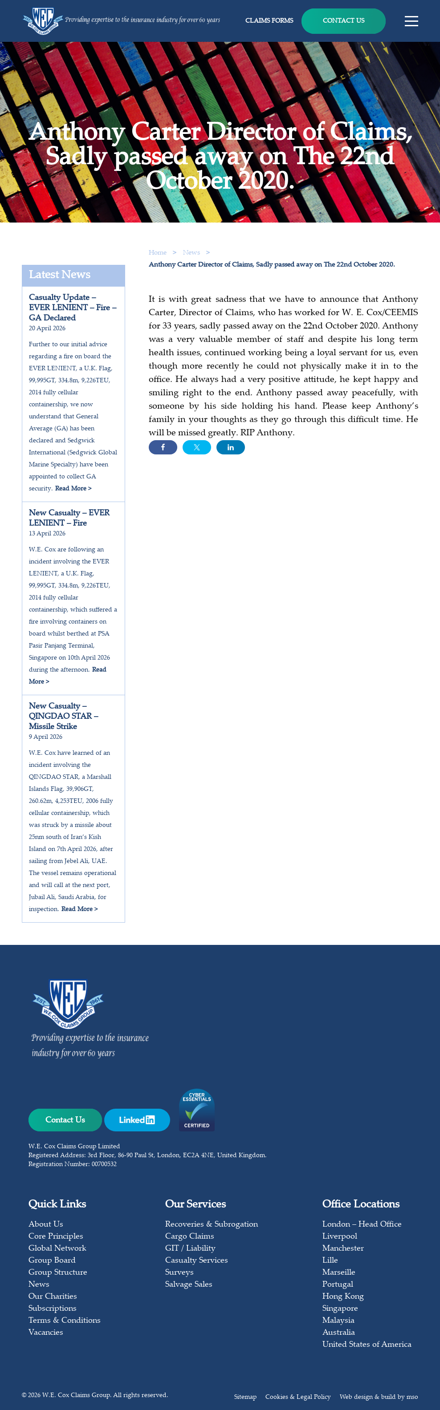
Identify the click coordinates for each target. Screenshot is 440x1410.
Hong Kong (343, 1297)
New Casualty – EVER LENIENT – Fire (69, 519)
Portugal (337, 1285)
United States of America (366, 1345)
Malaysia (338, 1321)
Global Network (57, 1249)
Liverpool (339, 1237)
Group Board (52, 1261)
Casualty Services (196, 1261)
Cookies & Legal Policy (298, 1397)
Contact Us (343, 21)
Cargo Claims (189, 1237)
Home (158, 253)
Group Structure (58, 1273)
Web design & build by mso (379, 1397)
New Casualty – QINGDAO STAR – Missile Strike (63, 717)
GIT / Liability (190, 1249)
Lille (330, 1261)
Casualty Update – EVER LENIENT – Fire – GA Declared (72, 308)
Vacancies (46, 1333)
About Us (46, 1225)
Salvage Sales (188, 1285)
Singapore (340, 1309)
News (192, 253)
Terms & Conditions (65, 1321)
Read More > (73, 489)
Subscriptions (53, 1309)
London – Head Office (362, 1225)
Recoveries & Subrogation (211, 1225)
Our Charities (53, 1297)
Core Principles (56, 1237)
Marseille (338, 1273)
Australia (338, 1333)
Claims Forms (269, 21)
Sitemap (245, 1397)
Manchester (343, 1249)
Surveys (179, 1273)
